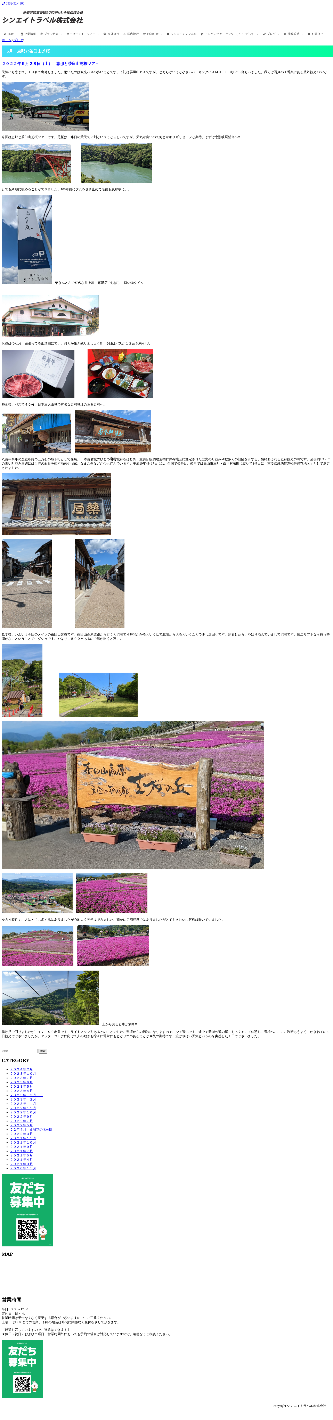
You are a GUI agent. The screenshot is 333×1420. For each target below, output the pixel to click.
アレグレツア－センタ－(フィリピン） (232, 33)
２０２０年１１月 (23, 1168)
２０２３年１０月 (23, 1073)
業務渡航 (295, 33)
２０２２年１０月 (23, 1112)
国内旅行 (133, 33)
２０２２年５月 (21, 1125)
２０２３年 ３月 (26, 1095)
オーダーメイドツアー (83, 33)
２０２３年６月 (21, 1082)
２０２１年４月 (21, 1159)
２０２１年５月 (21, 1155)
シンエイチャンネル (184, 33)
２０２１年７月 (21, 1151)
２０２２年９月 (21, 1116)
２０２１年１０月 (23, 1142)
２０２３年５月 (21, 1086)
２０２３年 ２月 (23, 1099)
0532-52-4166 (13, 3)
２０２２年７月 (21, 1121)
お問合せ (317, 33)
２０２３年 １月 (23, 1103)
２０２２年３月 (21, 1134)
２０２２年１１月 (23, 1108)
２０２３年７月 (21, 1078)
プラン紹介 (53, 33)
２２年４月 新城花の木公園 (31, 1129)
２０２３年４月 (21, 1091)
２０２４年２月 (21, 1069)
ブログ (273, 33)
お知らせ (155, 33)
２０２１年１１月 (23, 1138)
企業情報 (30, 33)
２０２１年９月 (21, 1146)
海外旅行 (113, 33)
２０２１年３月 (21, 1164)
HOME (12, 33)
